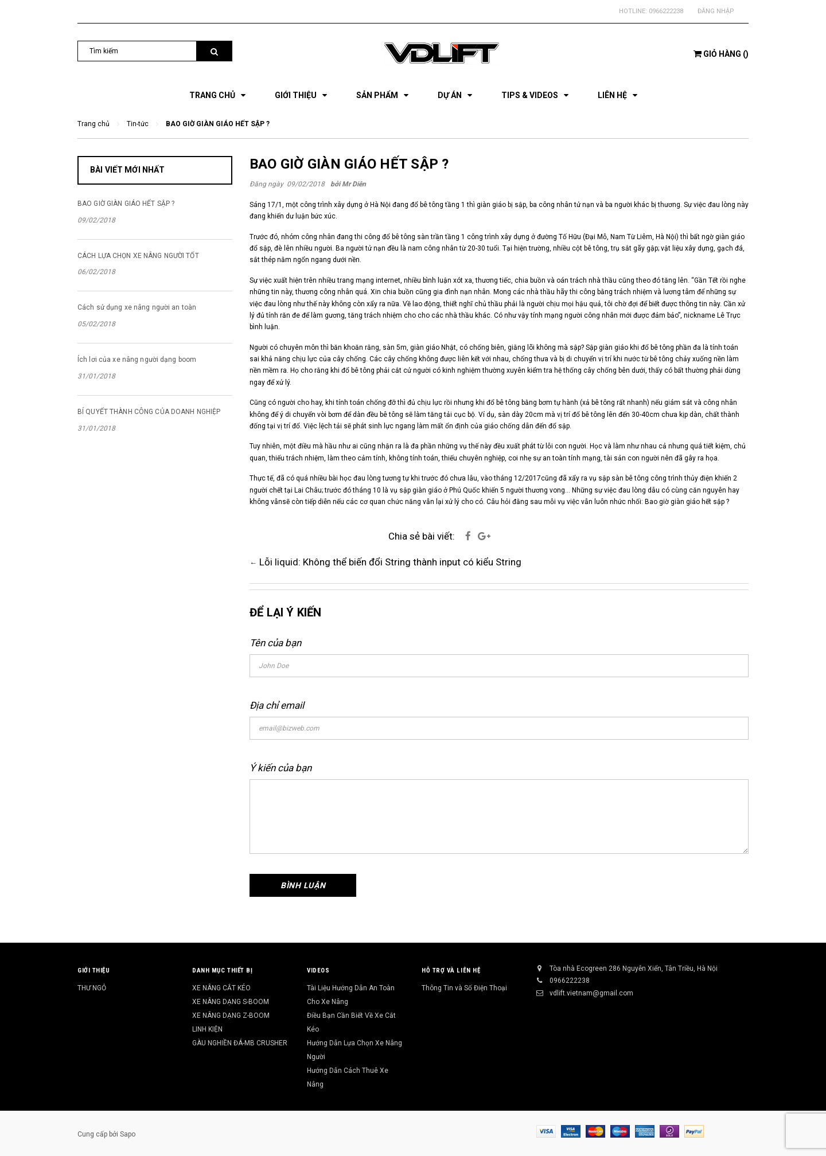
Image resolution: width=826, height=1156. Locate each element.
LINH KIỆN (207, 1029)
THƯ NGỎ (91, 988)
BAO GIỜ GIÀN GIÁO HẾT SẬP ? (349, 164)
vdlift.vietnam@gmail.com (591, 993)
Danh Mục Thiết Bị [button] (222, 970)
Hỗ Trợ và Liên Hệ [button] (451, 970)
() (721, 53)
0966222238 (666, 11)
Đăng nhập (716, 11)
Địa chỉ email (277, 705)
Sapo (127, 1134)
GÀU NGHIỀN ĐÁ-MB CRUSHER (239, 1043)
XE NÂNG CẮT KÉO (221, 988)
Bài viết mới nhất (127, 169)
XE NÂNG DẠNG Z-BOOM (231, 1015)
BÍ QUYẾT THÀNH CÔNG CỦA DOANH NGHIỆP (148, 412)
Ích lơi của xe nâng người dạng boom (136, 360)
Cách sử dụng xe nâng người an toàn (136, 307)
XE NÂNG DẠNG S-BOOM (230, 1002)
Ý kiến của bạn (280, 768)
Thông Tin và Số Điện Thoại (464, 988)
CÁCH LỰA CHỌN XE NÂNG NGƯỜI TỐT (138, 256)
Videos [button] (318, 970)
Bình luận (302, 885)
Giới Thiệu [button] (93, 970)
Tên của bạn (275, 643)
